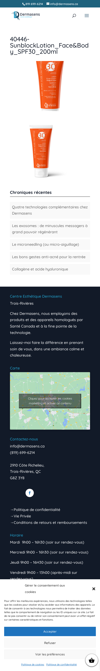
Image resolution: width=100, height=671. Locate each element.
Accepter (50, 631)
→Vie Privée (20, 516)
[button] (94, 589)
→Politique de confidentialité (35, 509)
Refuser (50, 643)
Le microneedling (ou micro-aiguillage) (45, 244)
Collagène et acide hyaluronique (40, 269)
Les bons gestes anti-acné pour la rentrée (48, 256)
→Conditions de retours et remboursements (48, 522)
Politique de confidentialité (61, 664)
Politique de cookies (32, 664)
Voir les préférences (50, 654)
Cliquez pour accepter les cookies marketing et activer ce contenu (50, 401)
